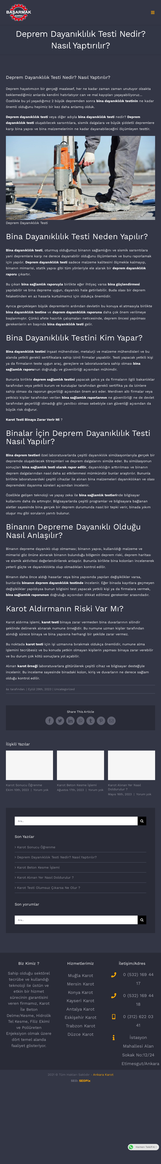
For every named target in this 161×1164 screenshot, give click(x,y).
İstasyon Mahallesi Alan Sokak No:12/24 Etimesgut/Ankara (138, 1050)
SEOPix (84, 1081)
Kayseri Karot (80, 1000)
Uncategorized (64, 689)
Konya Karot (80, 992)
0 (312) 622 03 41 (138, 1021)
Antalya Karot (80, 1009)
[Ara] (142, 821)
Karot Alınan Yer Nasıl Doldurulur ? (45, 877)
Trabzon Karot (80, 1025)
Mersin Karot (80, 983)
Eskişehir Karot (80, 1017)
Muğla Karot (80, 975)
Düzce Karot (80, 1034)
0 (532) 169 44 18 (138, 1000)
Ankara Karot (103, 1074)
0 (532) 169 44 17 (138, 979)
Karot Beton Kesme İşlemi (77, 785)
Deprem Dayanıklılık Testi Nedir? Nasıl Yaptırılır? (57, 857)
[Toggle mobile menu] (153, 12)
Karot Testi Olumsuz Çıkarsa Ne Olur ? (48, 888)
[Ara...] (76, 821)
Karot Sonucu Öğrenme (24, 785)
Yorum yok (40, 790)
